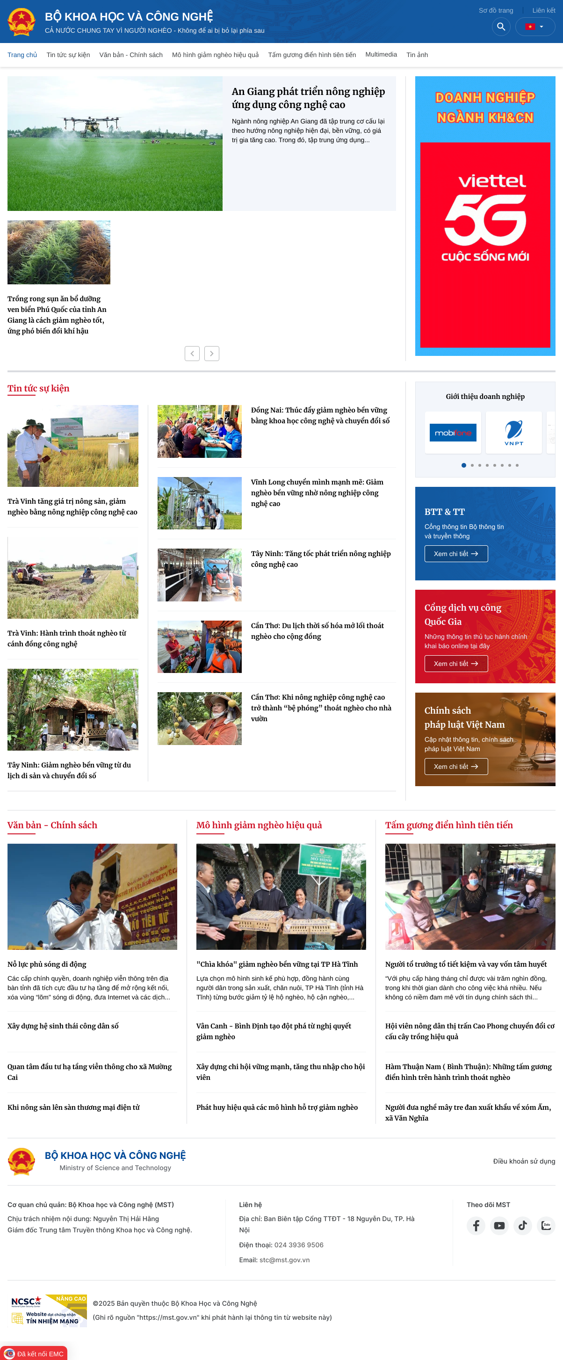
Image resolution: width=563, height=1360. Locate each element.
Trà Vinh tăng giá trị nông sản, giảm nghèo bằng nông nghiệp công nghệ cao (72, 506)
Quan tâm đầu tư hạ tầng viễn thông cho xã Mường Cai (89, 1072)
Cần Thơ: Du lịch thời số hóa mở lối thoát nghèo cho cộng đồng (317, 631)
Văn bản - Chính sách (131, 54)
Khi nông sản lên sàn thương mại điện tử (73, 1107)
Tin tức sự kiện (68, 54)
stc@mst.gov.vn (285, 1260)
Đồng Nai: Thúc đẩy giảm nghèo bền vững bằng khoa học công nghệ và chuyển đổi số (320, 415)
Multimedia (381, 54)
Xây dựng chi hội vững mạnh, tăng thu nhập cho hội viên (280, 1072)
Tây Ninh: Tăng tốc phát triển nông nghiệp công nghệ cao (321, 559)
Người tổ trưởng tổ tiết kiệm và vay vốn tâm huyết (466, 964)
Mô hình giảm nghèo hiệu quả (215, 54)
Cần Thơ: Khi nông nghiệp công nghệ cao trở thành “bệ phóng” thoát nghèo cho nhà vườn (321, 708)
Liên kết (544, 10)
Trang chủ (22, 54)
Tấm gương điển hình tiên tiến (312, 54)
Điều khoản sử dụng (524, 1161)
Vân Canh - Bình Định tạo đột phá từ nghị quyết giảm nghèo (273, 1031)
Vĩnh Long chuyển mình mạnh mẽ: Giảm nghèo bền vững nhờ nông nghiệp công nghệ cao (317, 493)
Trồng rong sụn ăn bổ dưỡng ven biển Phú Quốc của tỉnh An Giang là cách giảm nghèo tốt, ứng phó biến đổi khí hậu (57, 315)
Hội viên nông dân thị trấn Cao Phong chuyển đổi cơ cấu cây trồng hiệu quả (470, 1031)
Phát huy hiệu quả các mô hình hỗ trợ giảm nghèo (277, 1107)
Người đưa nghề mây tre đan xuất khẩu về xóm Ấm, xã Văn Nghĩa (468, 1112)
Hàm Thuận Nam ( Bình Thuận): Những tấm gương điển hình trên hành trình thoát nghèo (468, 1072)
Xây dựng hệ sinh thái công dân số (63, 1026)
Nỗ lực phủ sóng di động (47, 964)
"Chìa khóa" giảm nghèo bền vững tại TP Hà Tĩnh (277, 964)
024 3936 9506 (299, 1245)
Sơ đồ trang (496, 10)
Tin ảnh (417, 54)
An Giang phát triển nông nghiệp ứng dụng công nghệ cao (308, 98)
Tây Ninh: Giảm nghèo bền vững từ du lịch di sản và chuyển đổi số (69, 770)
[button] (192, 353)
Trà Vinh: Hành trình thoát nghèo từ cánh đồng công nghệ (66, 638)
